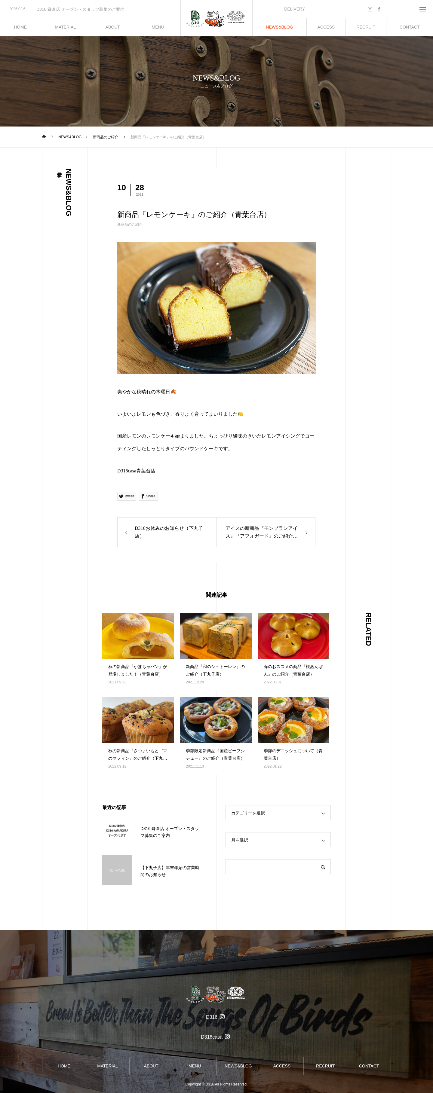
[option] (90, 9)
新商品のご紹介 (130, 224)
